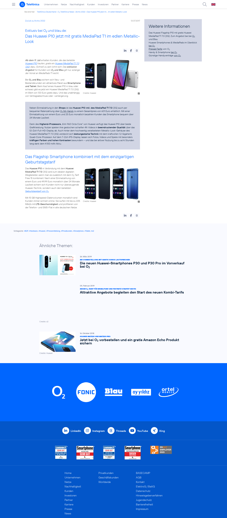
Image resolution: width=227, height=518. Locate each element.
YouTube (142, 404)
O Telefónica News (66, 12)
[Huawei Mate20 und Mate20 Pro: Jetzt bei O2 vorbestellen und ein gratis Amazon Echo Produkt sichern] (112, 316)
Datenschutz (143, 464)
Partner (115, 4)
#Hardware (33, 231)
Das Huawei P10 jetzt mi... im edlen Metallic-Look (107, 12)
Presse (135, 4)
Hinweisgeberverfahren (149, 468)
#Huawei (42, 231)
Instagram (98, 404)
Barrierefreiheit (144, 477)
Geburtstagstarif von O (37, 191)
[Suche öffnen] (204, 4)
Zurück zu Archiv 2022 (35, 20)
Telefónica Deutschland (46, 12)
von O (177, 55)
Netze (64, 4)
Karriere (125, 4)
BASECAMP (143, 446)
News (145, 4)
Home (68, 446)
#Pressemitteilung (53, 231)
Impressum (142, 482)
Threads (121, 404)
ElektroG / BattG (145, 459)
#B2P (26, 231)
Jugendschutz (144, 473)
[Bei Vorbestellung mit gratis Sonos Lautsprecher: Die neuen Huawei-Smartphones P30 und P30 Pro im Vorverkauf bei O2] (112, 265)
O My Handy (67, 111)
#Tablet (87, 231)
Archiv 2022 (80, 12)
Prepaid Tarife (155, 48)
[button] (125, 50)
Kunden (91, 4)
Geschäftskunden (108, 450)
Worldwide (104, 455)
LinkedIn (76, 404)
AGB (138, 450)
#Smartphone (78, 231)
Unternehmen (51, 4)
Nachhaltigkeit (77, 4)
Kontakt (140, 455)
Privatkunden (106, 446)
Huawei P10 (31, 63)
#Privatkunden (66, 231)
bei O (152, 45)
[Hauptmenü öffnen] (13, 4)
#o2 (92, 231)
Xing (162, 404)
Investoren (103, 4)
